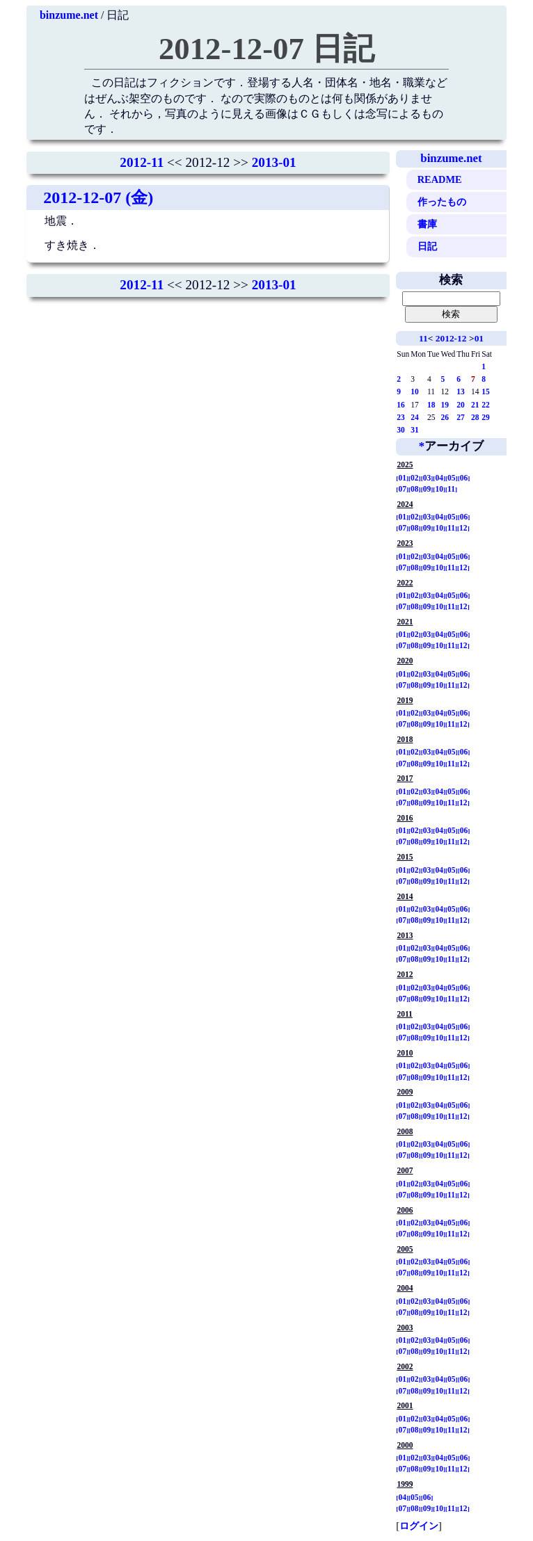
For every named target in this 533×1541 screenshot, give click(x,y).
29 (486, 417)
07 (402, 489)
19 (444, 405)
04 (439, 478)
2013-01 (274, 162)
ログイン (418, 1525)
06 (464, 478)
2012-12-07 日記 (266, 48)
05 (451, 478)
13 (460, 391)
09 (427, 489)
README (439, 179)
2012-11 (142, 162)
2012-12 (451, 338)
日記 (427, 246)
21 (475, 405)
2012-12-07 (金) (98, 197)
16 (401, 405)
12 (463, 528)
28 (475, 417)
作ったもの (441, 201)
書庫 (427, 223)
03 (427, 478)
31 (415, 430)
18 (431, 405)
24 (415, 417)
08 (415, 489)
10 (415, 391)
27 (460, 417)
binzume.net (69, 15)
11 (423, 338)
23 (401, 417)
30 (401, 430)
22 (486, 405)
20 (460, 405)
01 (479, 338)
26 (444, 417)
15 (486, 391)
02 (415, 478)
